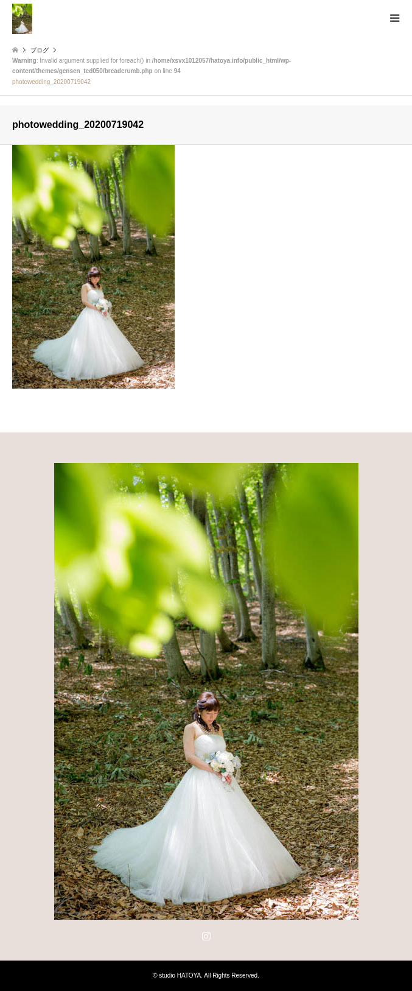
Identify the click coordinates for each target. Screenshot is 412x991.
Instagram (206, 935)
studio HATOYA (180, 975)
